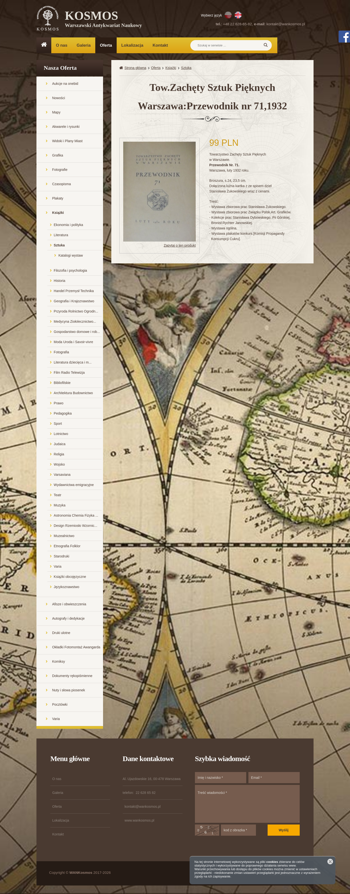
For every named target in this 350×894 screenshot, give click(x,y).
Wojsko (59, 466)
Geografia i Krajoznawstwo (74, 302)
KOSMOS (103, 19)
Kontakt (160, 45)
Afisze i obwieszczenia (69, 605)
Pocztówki (59, 706)
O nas (61, 45)
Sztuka (59, 246)
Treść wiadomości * (247, 805)
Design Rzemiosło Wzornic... (75, 527)
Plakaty (57, 199)
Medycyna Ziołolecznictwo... (75, 323)
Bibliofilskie (62, 384)
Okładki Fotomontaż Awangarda (76, 648)
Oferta (106, 45)
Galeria (84, 45)
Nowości (58, 99)
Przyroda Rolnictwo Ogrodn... (76, 312)
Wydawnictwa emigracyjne (74, 486)
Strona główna (135, 69)
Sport (58, 425)
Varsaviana (62, 476)
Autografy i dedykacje (68, 620)
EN (238, 15)
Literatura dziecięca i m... (73, 363)
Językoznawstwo (66, 588)
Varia (57, 568)
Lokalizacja (132, 45)
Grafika (57, 156)
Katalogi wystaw (70, 257)
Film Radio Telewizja (69, 374)
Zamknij (330, 861)
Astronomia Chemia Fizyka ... (76, 517)
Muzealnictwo (64, 537)
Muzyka (59, 506)
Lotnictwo (61, 435)
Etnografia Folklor (67, 547)
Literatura (61, 236)
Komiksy (58, 663)
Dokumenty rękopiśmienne (72, 677)
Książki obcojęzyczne (70, 578)
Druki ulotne (61, 634)
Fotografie (59, 171)
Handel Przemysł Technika (74, 292)
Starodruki (61, 557)
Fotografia (61, 353)
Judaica (59, 445)
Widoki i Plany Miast (67, 142)
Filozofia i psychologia (70, 272)
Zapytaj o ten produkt (180, 246)
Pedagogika (63, 415)
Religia (59, 455)
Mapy (56, 113)
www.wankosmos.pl (139, 822)
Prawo (58, 404)
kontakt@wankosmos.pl (285, 24)
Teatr (57, 496)
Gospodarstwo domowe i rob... (77, 333)
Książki (58, 214)
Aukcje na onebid (65, 85)
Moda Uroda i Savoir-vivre (73, 343)
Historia (59, 282)
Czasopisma (61, 185)
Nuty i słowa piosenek (68, 691)
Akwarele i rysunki (65, 128)
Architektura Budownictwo (73, 394)
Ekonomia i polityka (68, 226)
